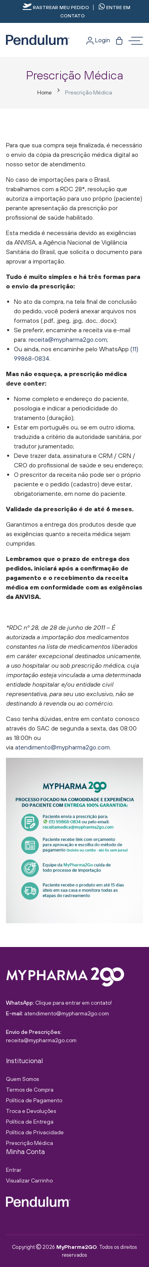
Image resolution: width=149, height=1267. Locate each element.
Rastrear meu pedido (56, 7)
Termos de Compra (29, 1089)
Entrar (13, 1170)
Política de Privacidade (35, 1132)
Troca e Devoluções (31, 1111)
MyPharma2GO (76, 1247)
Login (98, 39)
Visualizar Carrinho (29, 1180)
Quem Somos (22, 1079)
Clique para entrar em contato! (73, 1003)
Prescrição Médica (29, 1143)
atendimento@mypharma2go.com (62, 747)
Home (44, 92)
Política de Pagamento (34, 1100)
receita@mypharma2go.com (68, 339)
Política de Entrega (29, 1121)
